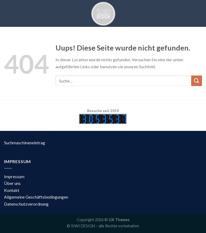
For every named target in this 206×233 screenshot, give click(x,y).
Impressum (14, 176)
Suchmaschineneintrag (24, 142)
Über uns (12, 183)
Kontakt (11, 190)
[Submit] (196, 81)
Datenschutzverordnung (26, 203)
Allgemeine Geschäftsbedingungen (36, 196)
